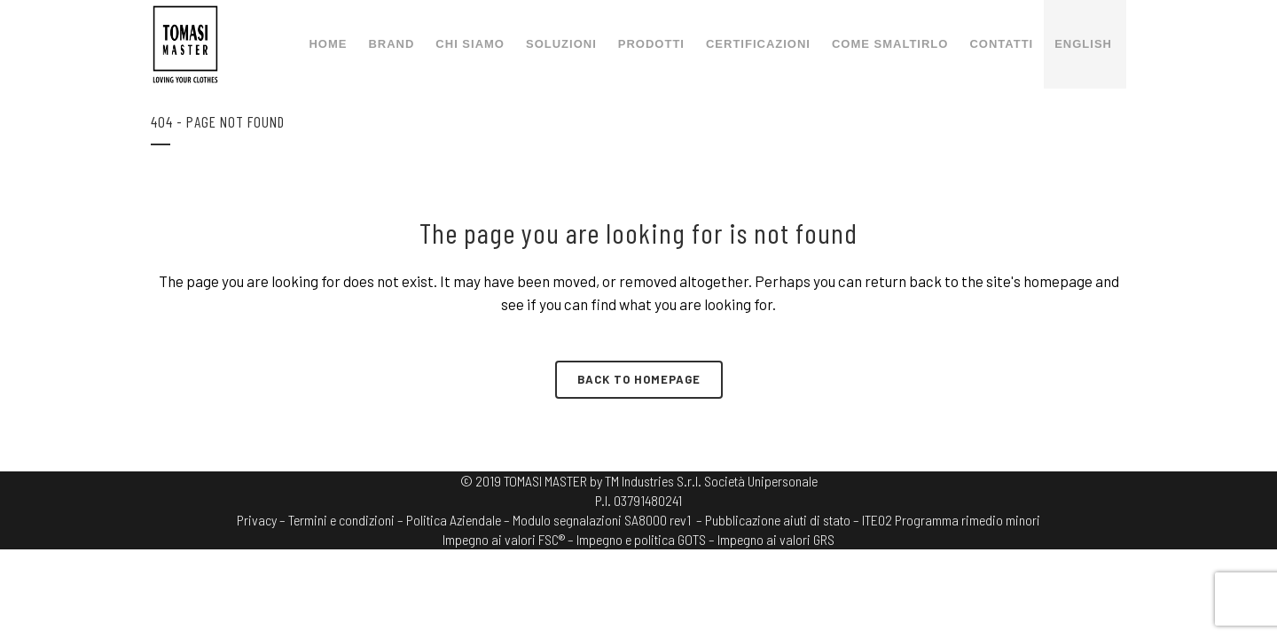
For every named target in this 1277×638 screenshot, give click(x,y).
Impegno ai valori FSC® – (509, 539)
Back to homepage (639, 379)
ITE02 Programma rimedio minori (951, 519)
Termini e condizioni (341, 519)
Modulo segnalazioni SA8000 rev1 (602, 519)
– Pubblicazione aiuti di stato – (777, 519)
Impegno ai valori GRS (775, 539)
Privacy (257, 519)
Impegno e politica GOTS (641, 539)
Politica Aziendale (453, 519)
